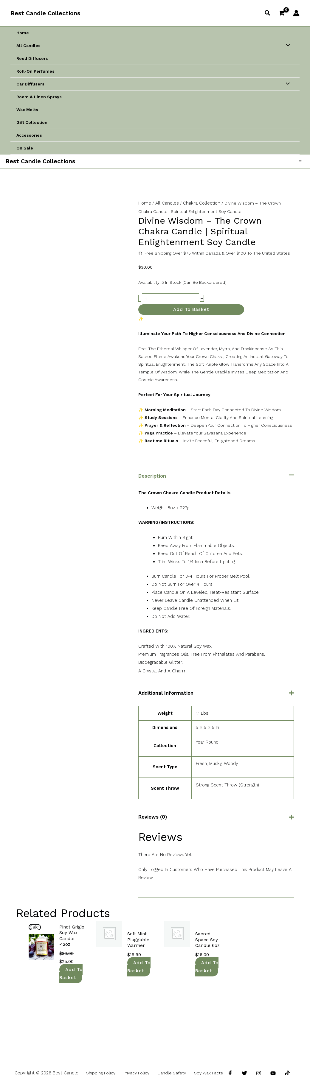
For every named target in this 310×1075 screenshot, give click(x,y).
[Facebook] (230, 1057)
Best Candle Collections (45, 13)
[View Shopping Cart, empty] (282, 13)
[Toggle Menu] (286, 45)
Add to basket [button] (71, 958)
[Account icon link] (296, 13)
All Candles (165, 207)
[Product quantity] (170, 302)
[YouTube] (268, 1057)
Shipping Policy (106, 1056)
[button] (268, 13)
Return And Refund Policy (156, 1064)
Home (144, 207)
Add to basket (191, 312)
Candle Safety (169, 1056)
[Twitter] (243, 1057)
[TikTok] (281, 1057)
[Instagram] (255, 1057)
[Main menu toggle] (299, 163)
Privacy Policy (138, 1056)
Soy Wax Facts (202, 1056)
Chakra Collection (199, 207)
